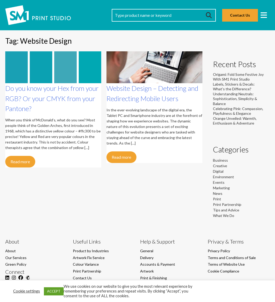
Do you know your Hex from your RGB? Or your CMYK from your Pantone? (52, 98)
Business (220, 160)
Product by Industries (91, 251)
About (10, 251)
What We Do (223, 215)
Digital (218, 171)
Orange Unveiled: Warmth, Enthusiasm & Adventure (235, 120)
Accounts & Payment (157, 264)
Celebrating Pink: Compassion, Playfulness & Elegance (238, 111)
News (217, 193)
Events (219, 182)
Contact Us (240, 15)
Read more (20, 161)
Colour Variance (86, 264)
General (146, 251)
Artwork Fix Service (89, 257)
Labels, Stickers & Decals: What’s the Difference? (234, 86)
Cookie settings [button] (26, 291)
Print (217, 199)
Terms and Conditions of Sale (232, 257)
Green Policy (15, 264)
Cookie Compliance (223, 271)
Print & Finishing (153, 278)
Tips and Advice (226, 210)
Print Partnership (227, 204)
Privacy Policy (219, 251)
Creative (220, 166)
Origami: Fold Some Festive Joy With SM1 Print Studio (238, 76)
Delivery (147, 257)
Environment (223, 177)
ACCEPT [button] (53, 291)
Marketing (221, 188)
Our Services (16, 257)
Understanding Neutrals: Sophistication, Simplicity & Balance (235, 99)
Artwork (147, 271)
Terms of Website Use (226, 264)
